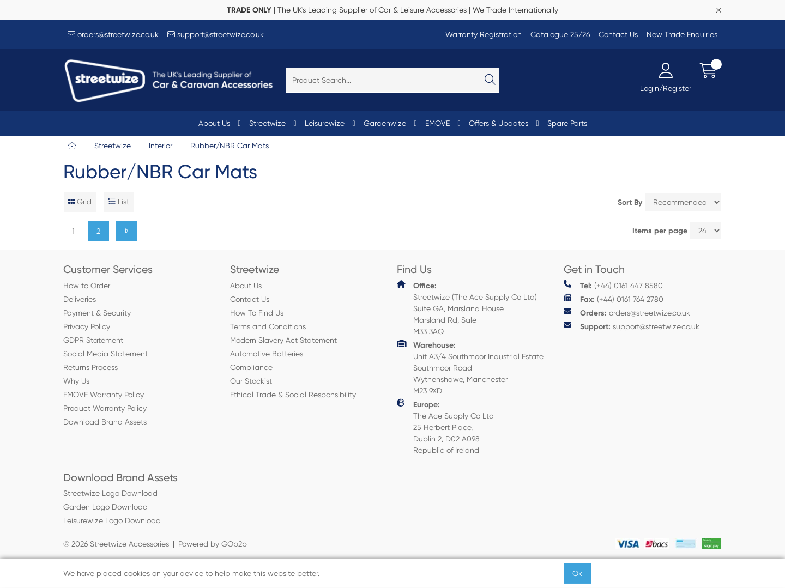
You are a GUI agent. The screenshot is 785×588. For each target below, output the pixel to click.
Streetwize (267, 123)
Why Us (76, 381)
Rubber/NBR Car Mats (229, 145)
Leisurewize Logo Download (112, 520)
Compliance (251, 367)
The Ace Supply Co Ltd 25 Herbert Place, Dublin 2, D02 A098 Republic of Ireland (445, 426)
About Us (214, 123)
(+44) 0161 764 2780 (613, 299)
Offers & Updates (498, 123)
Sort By (630, 202)
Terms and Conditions (268, 326)
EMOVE (437, 123)
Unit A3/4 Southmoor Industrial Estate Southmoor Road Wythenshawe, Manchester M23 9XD (470, 367)
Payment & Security (97, 312)
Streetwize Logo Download (110, 493)
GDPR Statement (93, 340)
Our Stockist (251, 381)
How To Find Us (256, 312)
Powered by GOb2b (212, 543)
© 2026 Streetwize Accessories (116, 543)
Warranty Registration (483, 34)
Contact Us (618, 34)
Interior (160, 145)
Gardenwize (385, 123)
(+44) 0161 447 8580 (613, 285)
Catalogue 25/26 (560, 34)
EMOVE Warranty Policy (103, 394)
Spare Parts (567, 123)
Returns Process (90, 367)
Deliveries (79, 299)
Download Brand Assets (105, 421)
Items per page (659, 230)
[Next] (126, 231)
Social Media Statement (105, 353)
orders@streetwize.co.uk (113, 34)
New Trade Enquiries (682, 34)
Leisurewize (325, 123)
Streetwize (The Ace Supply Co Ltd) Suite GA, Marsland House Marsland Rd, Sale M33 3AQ (467, 308)
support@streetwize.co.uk (215, 34)
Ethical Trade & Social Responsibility (293, 394)
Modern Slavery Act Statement (283, 340)
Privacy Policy (86, 326)
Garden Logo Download (105, 506)
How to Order (86, 285)
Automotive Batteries (266, 353)
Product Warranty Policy (105, 408)
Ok (577, 573)
